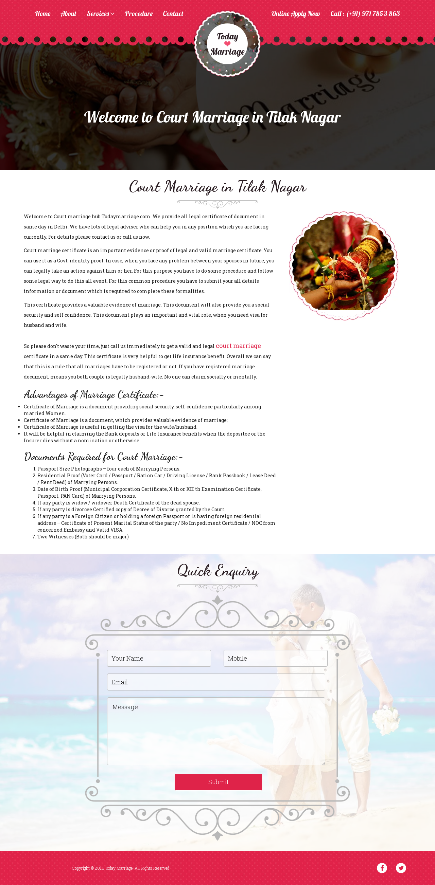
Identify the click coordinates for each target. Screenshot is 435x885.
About (68, 14)
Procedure (139, 14)
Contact (173, 14)
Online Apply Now (295, 14)
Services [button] (101, 14)
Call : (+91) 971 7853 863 (365, 14)
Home (42, 14)
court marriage (238, 346)
